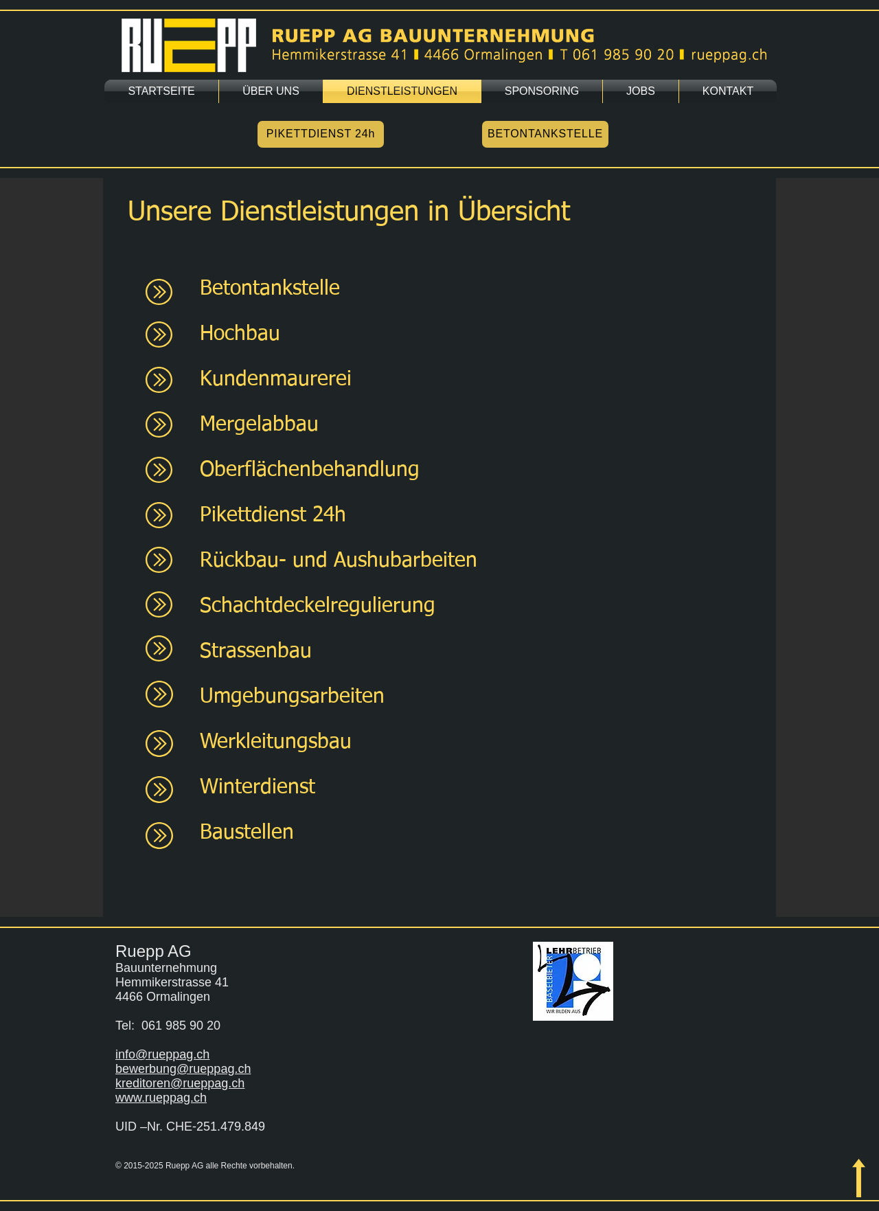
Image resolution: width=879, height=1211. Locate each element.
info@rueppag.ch (162, 1054)
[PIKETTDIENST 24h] (321, 134)
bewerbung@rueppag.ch (183, 1069)
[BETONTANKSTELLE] (545, 134)
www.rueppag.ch (161, 1098)
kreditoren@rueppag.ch (179, 1083)
